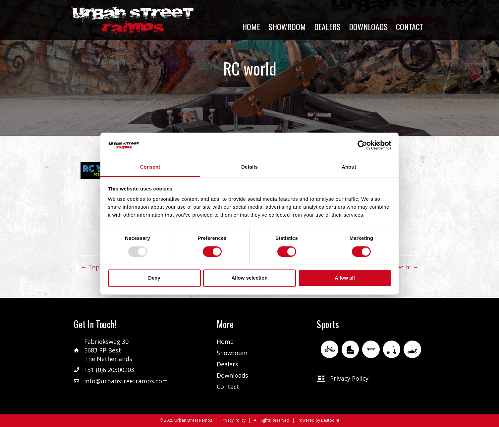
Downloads (232, 375)
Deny (154, 278)
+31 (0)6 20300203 (109, 370)
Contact (228, 387)
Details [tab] (249, 167)
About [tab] (349, 167)
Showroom (232, 353)
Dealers (227, 364)
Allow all (345, 278)
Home (225, 342)
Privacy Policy (349, 378)
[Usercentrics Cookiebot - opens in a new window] (362, 145)
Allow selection (249, 278)
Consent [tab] (150, 167)
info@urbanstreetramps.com (126, 381)
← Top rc (94, 267)
